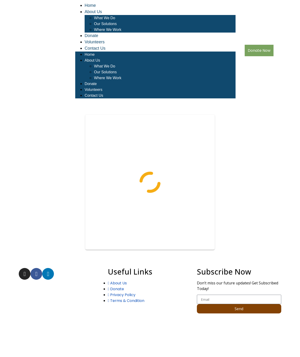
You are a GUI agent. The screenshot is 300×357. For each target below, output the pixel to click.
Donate (91, 35)
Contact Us (95, 48)
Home (90, 5)
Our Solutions (105, 24)
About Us (93, 11)
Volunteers (95, 42)
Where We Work (107, 30)
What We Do (104, 18)
